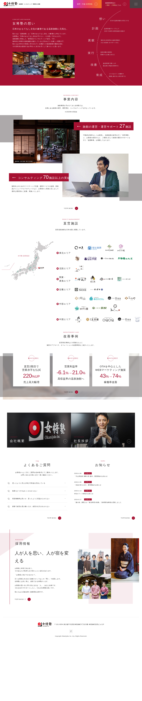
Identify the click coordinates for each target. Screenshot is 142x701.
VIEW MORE (71, 269)
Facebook (71, 693)
